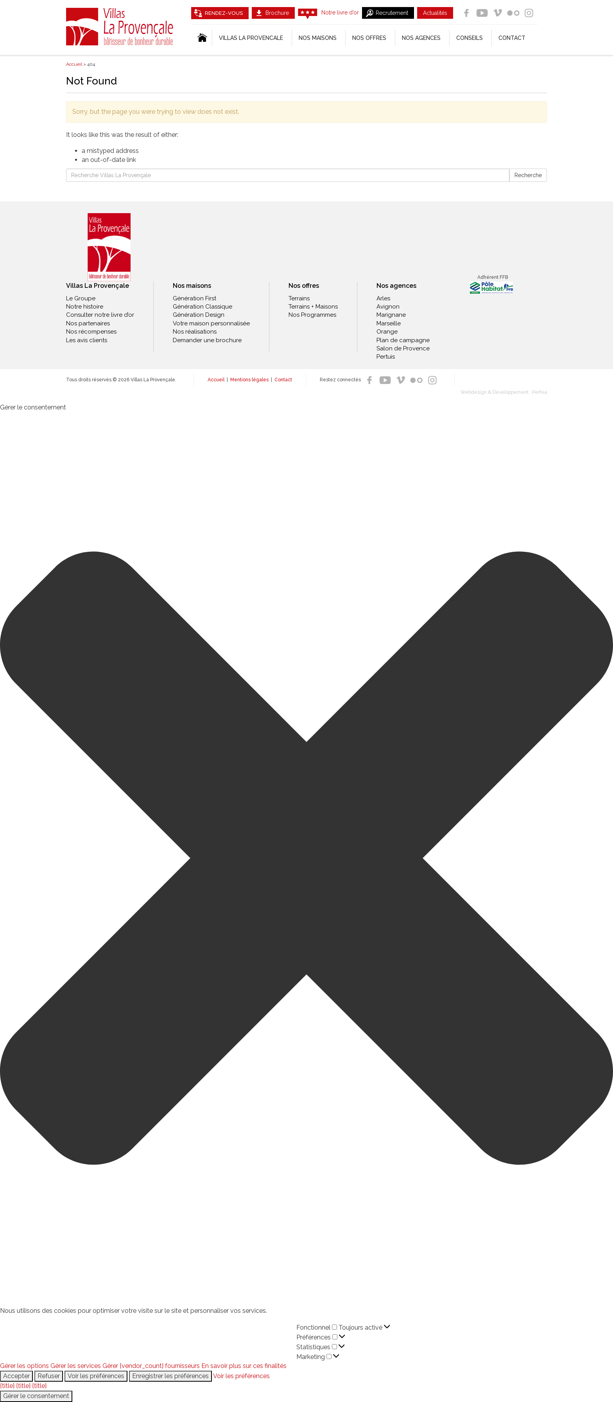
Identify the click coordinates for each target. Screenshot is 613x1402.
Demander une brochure (207, 340)
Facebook (466, 13)
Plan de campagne (403, 340)
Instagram (529, 13)
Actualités (435, 13)
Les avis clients (86, 340)
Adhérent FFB (492, 277)
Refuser (49, 1376)
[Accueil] (201, 38)
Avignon (388, 306)
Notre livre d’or (340, 12)
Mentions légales (249, 379)
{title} (7, 1385)
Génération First (194, 298)
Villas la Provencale (251, 38)
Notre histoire (84, 306)
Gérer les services (75, 1366)
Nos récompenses (91, 331)
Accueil (216, 379)
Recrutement (392, 13)
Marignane (391, 314)
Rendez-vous (224, 13)
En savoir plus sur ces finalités (244, 1366)
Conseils (469, 38)
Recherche (528, 175)
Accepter (16, 1376)
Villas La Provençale (121, 26)
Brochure (277, 13)
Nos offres (369, 38)
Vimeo (497, 13)
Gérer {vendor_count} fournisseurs (151, 1366)
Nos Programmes (312, 314)
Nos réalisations (195, 331)
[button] (306, 859)
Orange (387, 331)
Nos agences (421, 38)
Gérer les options (24, 1366)
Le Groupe (80, 298)
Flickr (513, 13)
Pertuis (385, 356)
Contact (511, 38)
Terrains (299, 298)
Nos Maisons (318, 38)
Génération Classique (202, 306)
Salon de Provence (403, 348)
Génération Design (198, 314)
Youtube (482, 13)
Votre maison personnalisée (211, 323)
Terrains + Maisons (313, 306)
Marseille (388, 323)
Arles (383, 298)
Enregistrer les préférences (170, 1376)
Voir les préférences (96, 1376)
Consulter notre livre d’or (100, 314)
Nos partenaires (88, 323)
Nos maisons (192, 285)
